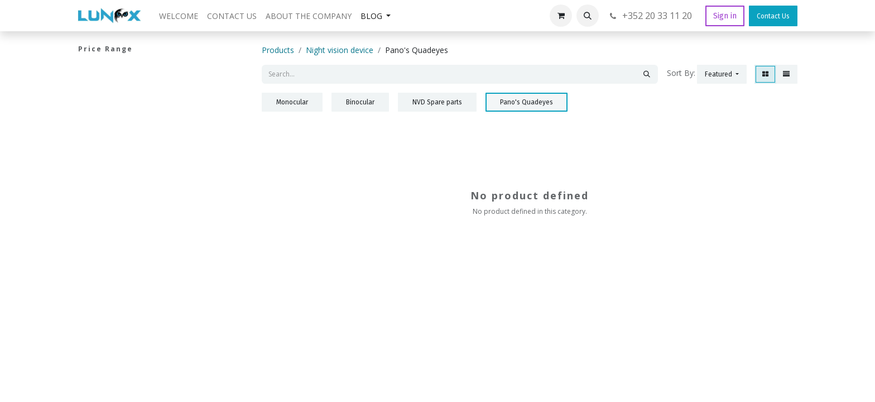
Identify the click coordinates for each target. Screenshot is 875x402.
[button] (587, 15)
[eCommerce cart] (561, 15)
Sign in (725, 16)
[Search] (647, 74)
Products (278, 50)
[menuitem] (179, 16)
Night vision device (339, 50)
